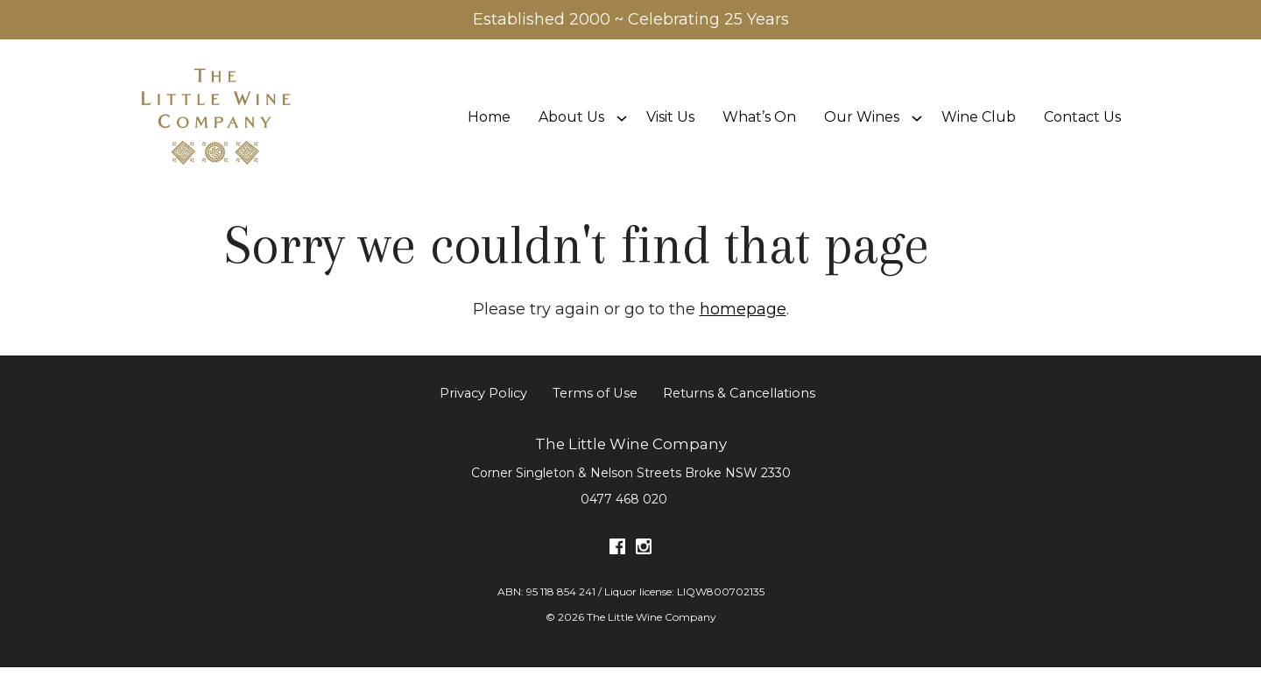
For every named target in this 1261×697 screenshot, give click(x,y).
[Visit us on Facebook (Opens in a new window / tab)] (617, 579)
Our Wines (861, 131)
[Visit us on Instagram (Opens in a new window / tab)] (644, 579)
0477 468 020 (624, 528)
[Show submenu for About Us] (621, 131)
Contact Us (1082, 131)
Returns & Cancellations (739, 423)
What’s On (759, 131)
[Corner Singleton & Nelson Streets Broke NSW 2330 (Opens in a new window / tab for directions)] (631, 502)
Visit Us (670, 131)
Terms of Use (595, 423)
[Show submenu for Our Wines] (916, 131)
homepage (743, 338)
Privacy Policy (483, 423)
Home (489, 131)
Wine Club (978, 131)
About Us (571, 131)
